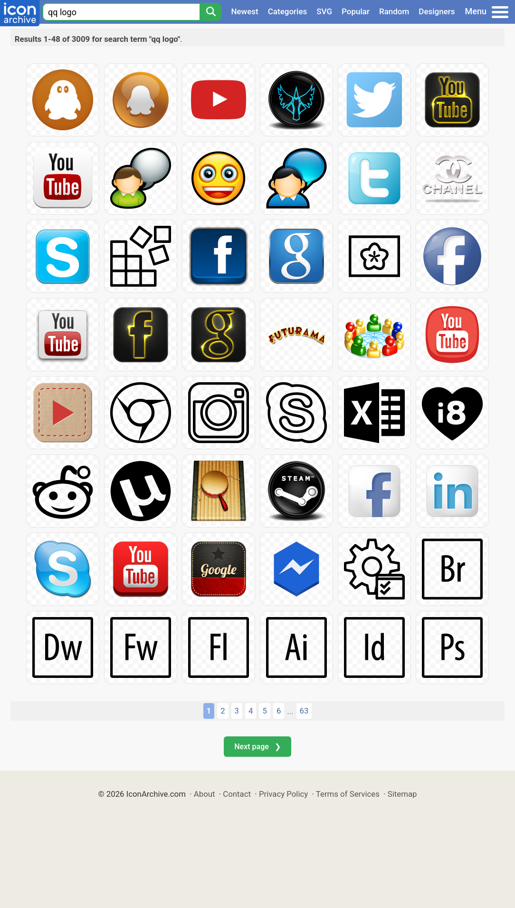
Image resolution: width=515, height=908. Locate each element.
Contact (237, 794)
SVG (324, 11)
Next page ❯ (257, 746)
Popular (356, 11)
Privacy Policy (283, 794)
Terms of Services (348, 794)
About (204, 794)
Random (394, 11)
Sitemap (402, 794)
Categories (287, 11)
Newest (244, 11)
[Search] (210, 12)
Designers (437, 11)
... (290, 711)
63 (304, 710)
